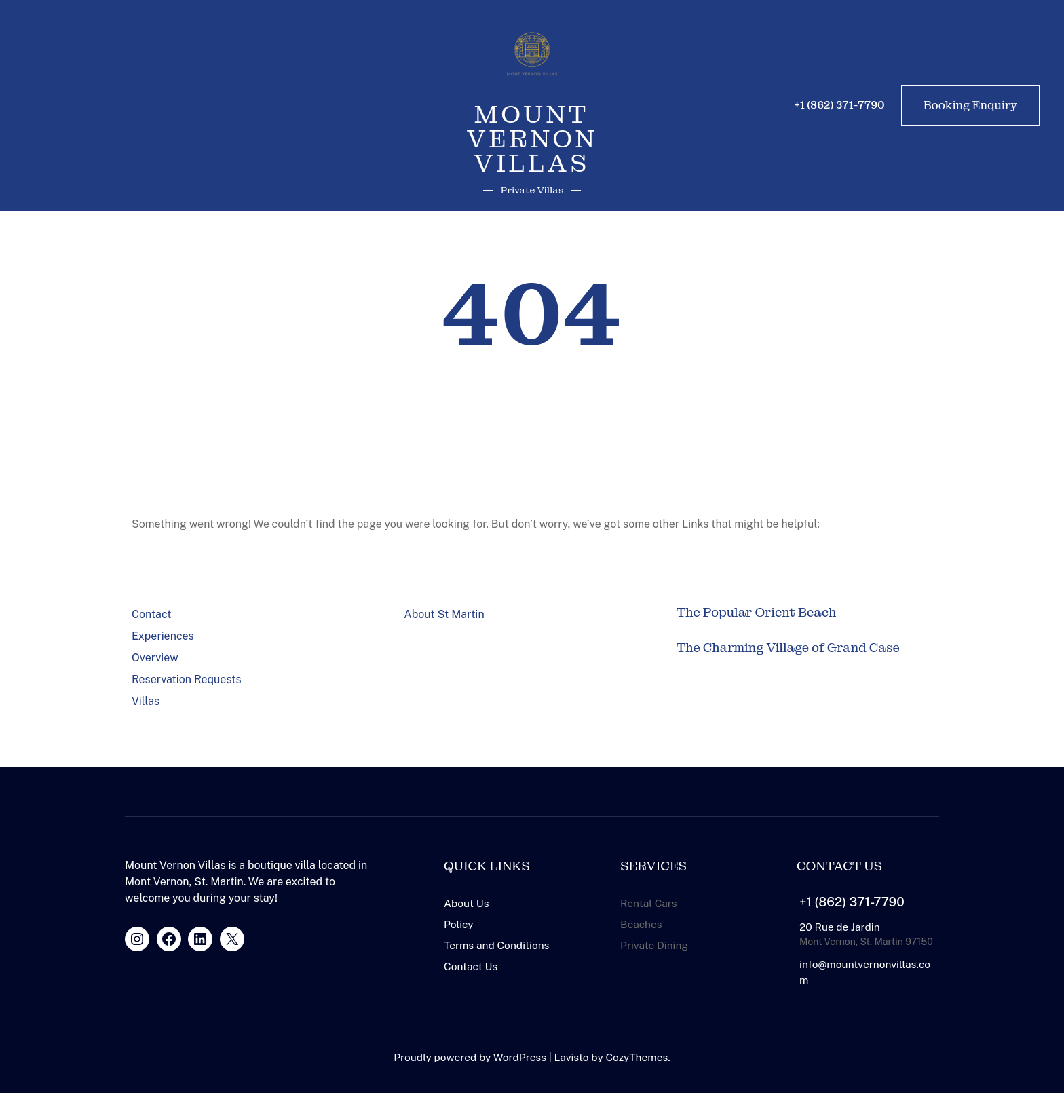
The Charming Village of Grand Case (788, 648)
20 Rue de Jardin (839, 927)
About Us (466, 903)
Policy (459, 924)
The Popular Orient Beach (757, 613)
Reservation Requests (187, 679)
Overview (155, 657)
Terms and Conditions (496, 945)
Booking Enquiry (970, 105)
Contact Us (470, 966)
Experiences (163, 636)
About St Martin (444, 614)
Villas (145, 701)
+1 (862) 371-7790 (852, 901)
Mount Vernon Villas (531, 138)
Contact (152, 614)
